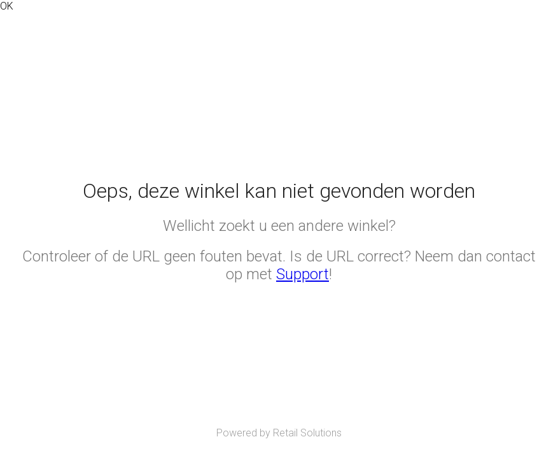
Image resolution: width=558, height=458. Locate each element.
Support (302, 274)
